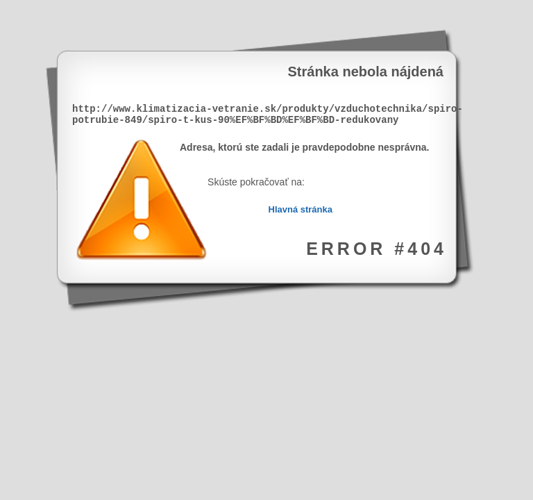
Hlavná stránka (301, 209)
